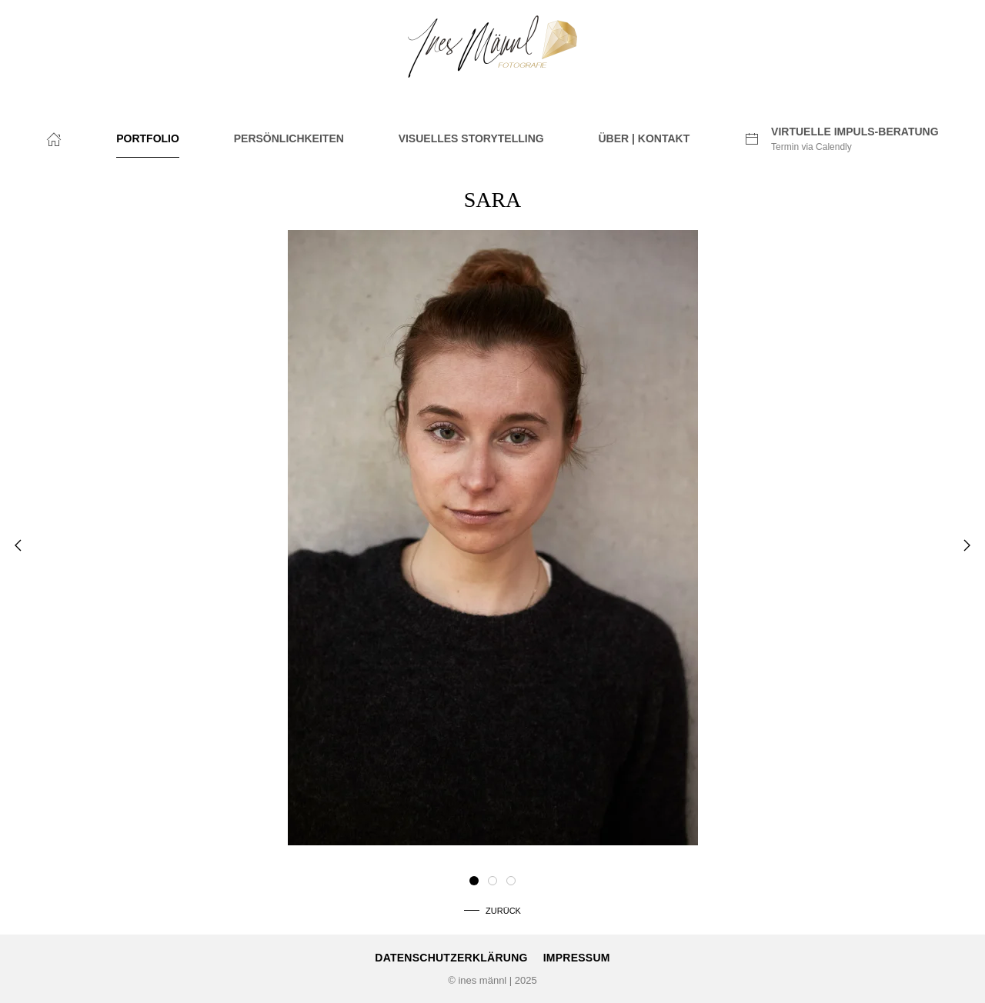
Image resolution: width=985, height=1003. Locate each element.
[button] (18, 545)
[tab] (474, 880)
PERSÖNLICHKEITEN (289, 138)
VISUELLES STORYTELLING (471, 138)
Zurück (503, 910)
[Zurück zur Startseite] (492, 46)
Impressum (576, 957)
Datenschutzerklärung (451, 957)
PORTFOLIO (147, 138)
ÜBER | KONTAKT (644, 138)
